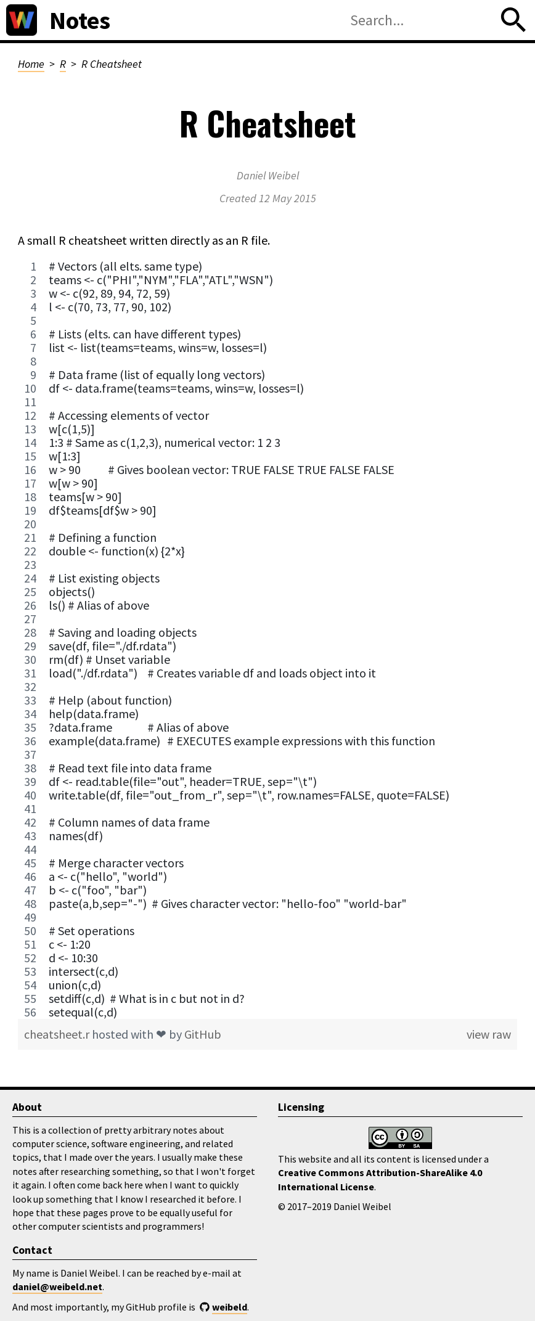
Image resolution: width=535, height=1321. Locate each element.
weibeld (229, 1307)
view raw (489, 1034)
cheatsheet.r (58, 1034)
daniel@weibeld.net (57, 1286)
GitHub (202, 1034)
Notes (79, 20)
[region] (267, 639)
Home (31, 64)
